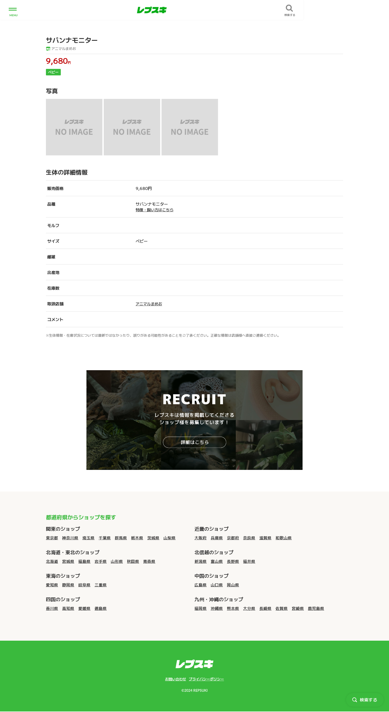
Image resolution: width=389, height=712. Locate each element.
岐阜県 (84, 585)
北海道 (52, 561)
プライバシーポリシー (207, 679)
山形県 (117, 561)
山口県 (217, 585)
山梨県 (169, 538)
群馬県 (121, 538)
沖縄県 (217, 608)
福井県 (249, 561)
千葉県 (105, 538)
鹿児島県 (316, 608)
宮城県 (68, 561)
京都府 (233, 538)
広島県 (200, 585)
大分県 (249, 608)
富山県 (217, 561)
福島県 (84, 561)
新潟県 (200, 561)
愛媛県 (84, 608)
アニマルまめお (62, 48)
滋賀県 (265, 538)
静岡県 (68, 585)
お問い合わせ (174, 679)
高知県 (68, 608)
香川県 (52, 608)
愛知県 (52, 585)
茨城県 (153, 538)
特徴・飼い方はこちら (156, 210)
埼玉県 (88, 538)
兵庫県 (217, 538)
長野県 (233, 561)
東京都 (52, 538)
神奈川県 (70, 538)
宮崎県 (298, 608)
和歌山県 (284, 538)
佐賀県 (282, 608)
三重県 (101, 585)
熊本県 (233, 608)
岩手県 (101, 561)
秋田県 (133, 561)
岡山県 (233, 585)
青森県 (149, 561)
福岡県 (200, 608)
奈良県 (249, 538)
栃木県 (137, 538)
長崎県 (265, 608)
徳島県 (101, 608)
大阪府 (200, 538)
